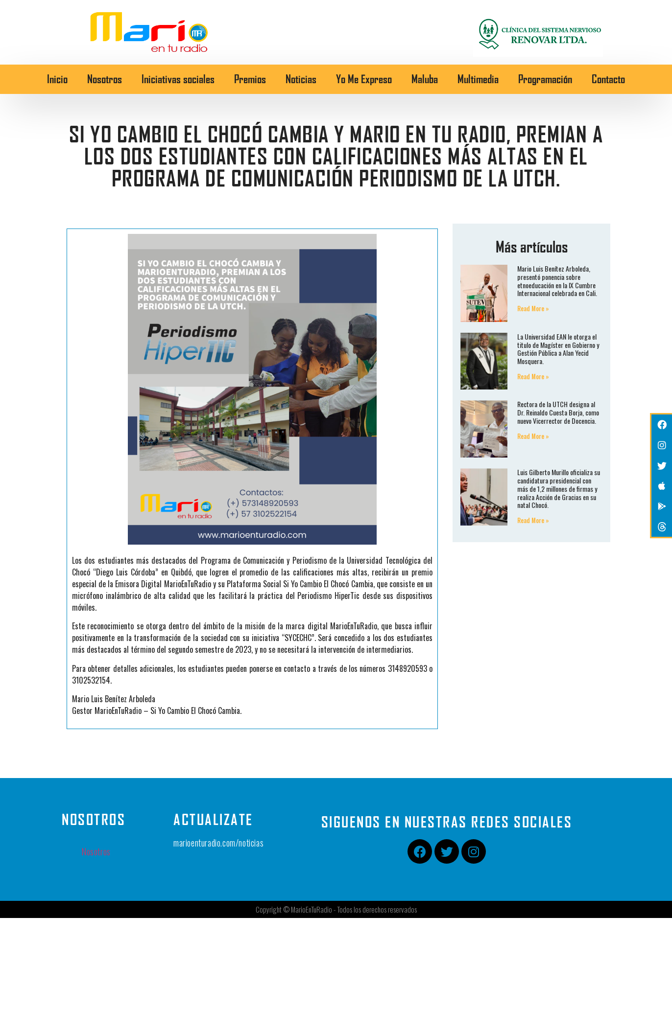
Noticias (301, 79)
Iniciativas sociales (178, 79)
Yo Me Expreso (364, 79)
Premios (250, 79)
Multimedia (478, 79)
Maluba (424, 79)
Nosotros (104, 79)
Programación (545, 79)
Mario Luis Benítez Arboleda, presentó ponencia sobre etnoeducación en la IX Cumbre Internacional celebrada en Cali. (557, 280)
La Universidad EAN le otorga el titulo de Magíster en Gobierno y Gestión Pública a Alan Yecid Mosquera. (558, 348)
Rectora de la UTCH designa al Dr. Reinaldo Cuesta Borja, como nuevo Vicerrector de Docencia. (558, 412)
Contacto (608, 79)
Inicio (57, 79)
